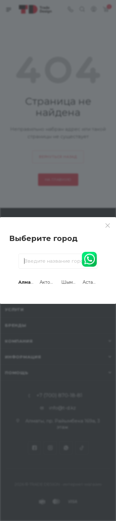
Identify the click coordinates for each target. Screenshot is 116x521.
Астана (90, 282)
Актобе (48, 282)
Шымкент (72, 282)
